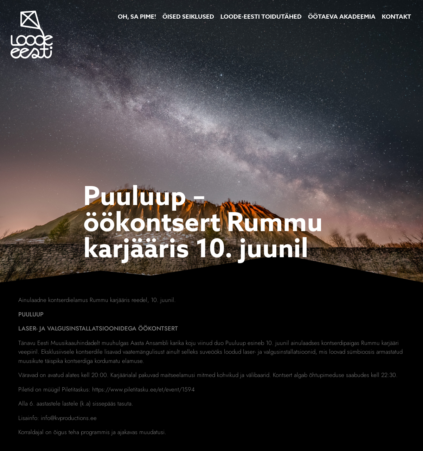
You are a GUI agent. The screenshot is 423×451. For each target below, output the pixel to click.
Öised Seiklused (188, 16)
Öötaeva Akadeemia (342, 16)
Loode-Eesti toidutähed (261, 16)
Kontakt (396, 16)
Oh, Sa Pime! (137, 16)
